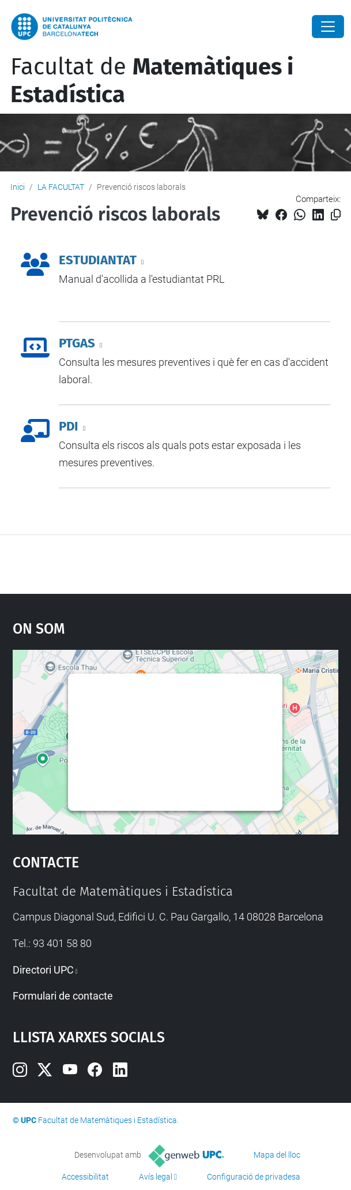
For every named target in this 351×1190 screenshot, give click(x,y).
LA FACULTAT (60, 187)
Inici (17, 187)
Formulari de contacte (63, 996)
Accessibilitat (85, 1176)
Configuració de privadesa (253, 1176)
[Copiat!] (336, 215)
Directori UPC (43, 970)
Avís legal (155, 1176)
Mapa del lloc (277, 1154)
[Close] (328, 26)
